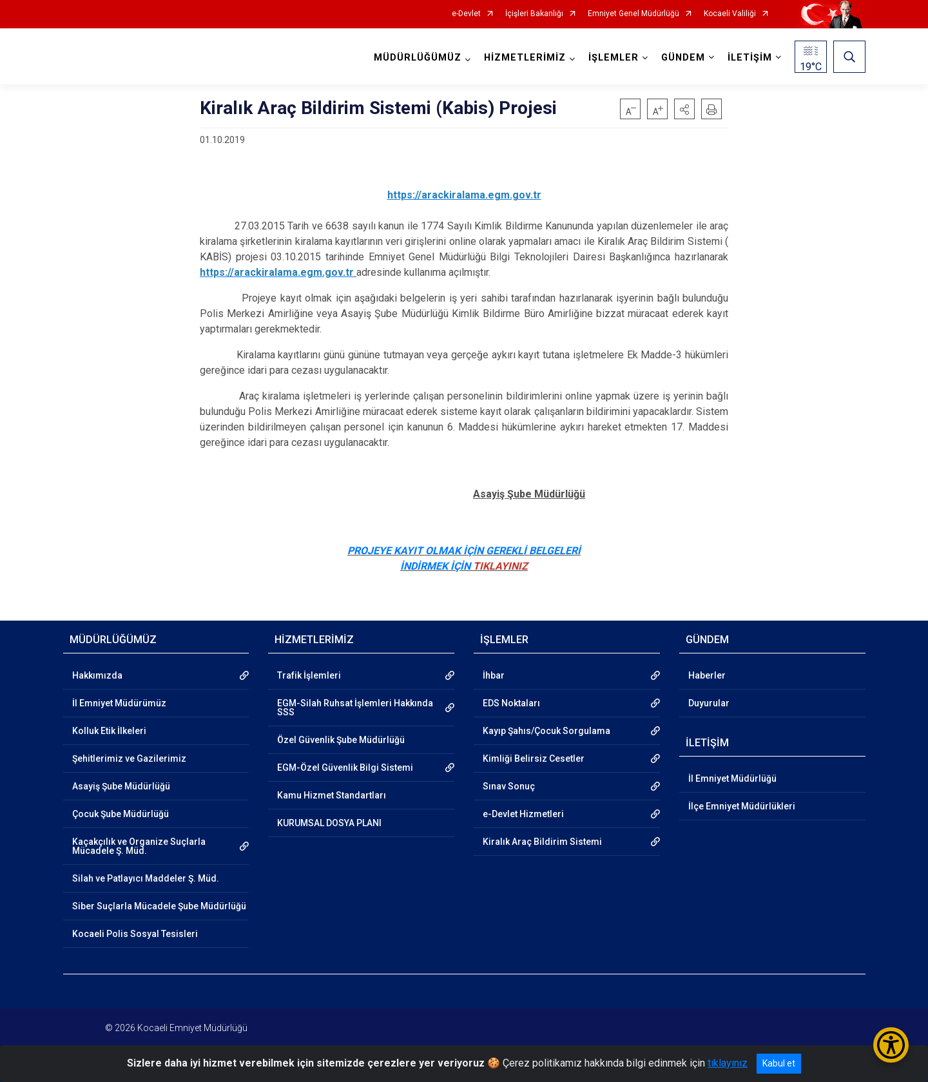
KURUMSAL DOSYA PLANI (329, 823)
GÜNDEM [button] (683, 57)
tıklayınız (728, 1063)
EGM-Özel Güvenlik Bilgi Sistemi (345, 767)
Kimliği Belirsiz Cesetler (534, 758)
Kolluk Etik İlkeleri (109, 731)
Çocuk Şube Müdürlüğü (120, 814)
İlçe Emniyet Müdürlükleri (741, 806)
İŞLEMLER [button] (613, 57)
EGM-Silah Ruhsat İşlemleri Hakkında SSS (355, 707)
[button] (684, 109)
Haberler (707, 675)
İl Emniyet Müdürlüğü (732, 778)
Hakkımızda (97, 675)
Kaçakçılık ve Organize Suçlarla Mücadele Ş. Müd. (139, 846)
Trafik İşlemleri (309, 675)
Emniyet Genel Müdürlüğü (633, 14)
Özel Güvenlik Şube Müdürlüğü (341, 740)
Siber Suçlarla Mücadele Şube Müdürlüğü (159, 906)
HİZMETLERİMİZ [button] (525, 57)
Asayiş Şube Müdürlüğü (121, 786)
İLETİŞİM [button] (750, 57)
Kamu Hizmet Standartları (331, 795)
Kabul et (778, 1063)
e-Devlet (466, 14)
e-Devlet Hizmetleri (523, 814)
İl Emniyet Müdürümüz (119, 703)
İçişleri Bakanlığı (534, 14)
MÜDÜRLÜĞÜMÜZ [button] (417, 57)
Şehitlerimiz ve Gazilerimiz (129, 758)
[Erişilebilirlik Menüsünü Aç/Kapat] (891, 1045)
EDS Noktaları (511, 703)
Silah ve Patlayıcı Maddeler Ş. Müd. (145, 878)
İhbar (494, 675)
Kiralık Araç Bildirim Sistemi (542, 841)
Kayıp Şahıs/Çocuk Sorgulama (546, 731)
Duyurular (709, 703)
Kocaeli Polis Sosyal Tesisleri (135, 934)
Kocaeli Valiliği (730, 14)
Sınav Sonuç (509, 786)
